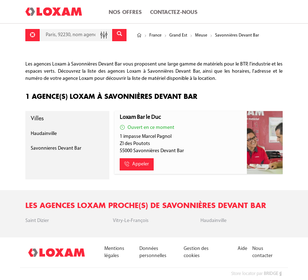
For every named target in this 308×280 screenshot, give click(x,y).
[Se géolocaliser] (32, 35)
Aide (242, 248)
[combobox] (76, 35)
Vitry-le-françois (131, 220)
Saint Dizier (37, 220)
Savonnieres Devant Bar (56, 148)
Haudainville (44, 133)
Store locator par (257, 273)
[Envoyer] (119, 35)
